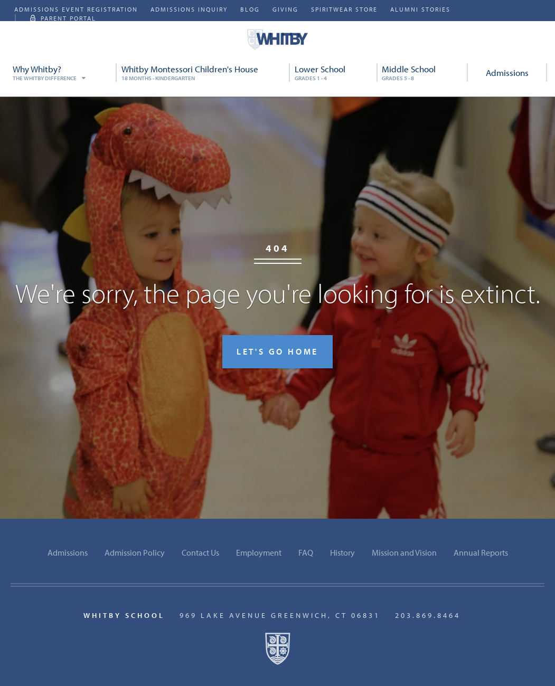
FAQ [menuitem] (305, 552)
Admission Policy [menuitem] (135, 552)
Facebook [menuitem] (496, 617)
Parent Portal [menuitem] (68, 18)
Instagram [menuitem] (498, 631)
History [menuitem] (342, 552)
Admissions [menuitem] (507, 72)
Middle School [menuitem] (422, 72)
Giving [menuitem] (285, 9)
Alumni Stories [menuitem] (420, 9)
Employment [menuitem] (258, 552)
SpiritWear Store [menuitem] (344, 9)
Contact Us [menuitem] (200, 552)
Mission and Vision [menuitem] (404, 552)
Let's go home (277, 351)
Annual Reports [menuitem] (481, 552)
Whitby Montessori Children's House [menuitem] (203, 72)
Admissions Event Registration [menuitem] (76, 9)
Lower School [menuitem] (334, 72)
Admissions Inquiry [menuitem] (189, 9)
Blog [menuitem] (250, 9)
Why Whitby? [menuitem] (62, 72)
